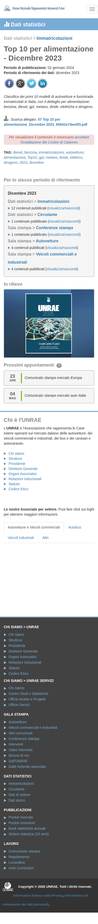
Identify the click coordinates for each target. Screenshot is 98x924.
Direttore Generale (23, 469)
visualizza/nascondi (64, 208)
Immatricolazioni (54, 38)
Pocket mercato (21, 817)
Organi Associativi (23, 474)
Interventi (16, 744)
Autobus (74, 527)
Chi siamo (16, 453)
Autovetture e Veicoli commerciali (34, 527)
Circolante (47, 214)
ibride (63, 157)
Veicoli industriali (21, 538)
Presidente (17, 464)
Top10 (32, 157)
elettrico (76, 157)
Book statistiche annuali (27, 828)
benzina (30, 152)
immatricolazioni (51, 152)
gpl (41, 157)
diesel (17, 152)
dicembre (36, 162)
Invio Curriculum (21, 868)
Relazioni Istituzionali (25, 479)
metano (51, 157)
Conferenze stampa (54, 228)
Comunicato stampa (24, 851)
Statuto (14, 484)
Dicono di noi (19, 755)
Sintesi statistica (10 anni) (29, 834)
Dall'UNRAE (18, 761)
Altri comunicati (20, 733)
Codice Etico (18, 489)
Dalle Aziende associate (27, 767)
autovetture (74, 152)
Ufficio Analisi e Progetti (27, 699)
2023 (23, 162)
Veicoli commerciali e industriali (33, 728)
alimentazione (14, 157)
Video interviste (20, 750)
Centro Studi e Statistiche (28, 694)
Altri (46, 538)
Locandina (17, 862)
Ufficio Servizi (19, 705)
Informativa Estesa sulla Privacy (38, 895)
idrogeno (11, 162)
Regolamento (19, 857)
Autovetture (47, 241)
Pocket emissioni (22, 823)
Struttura (15, 459)
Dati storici (17, 800)
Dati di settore (19, 795)
